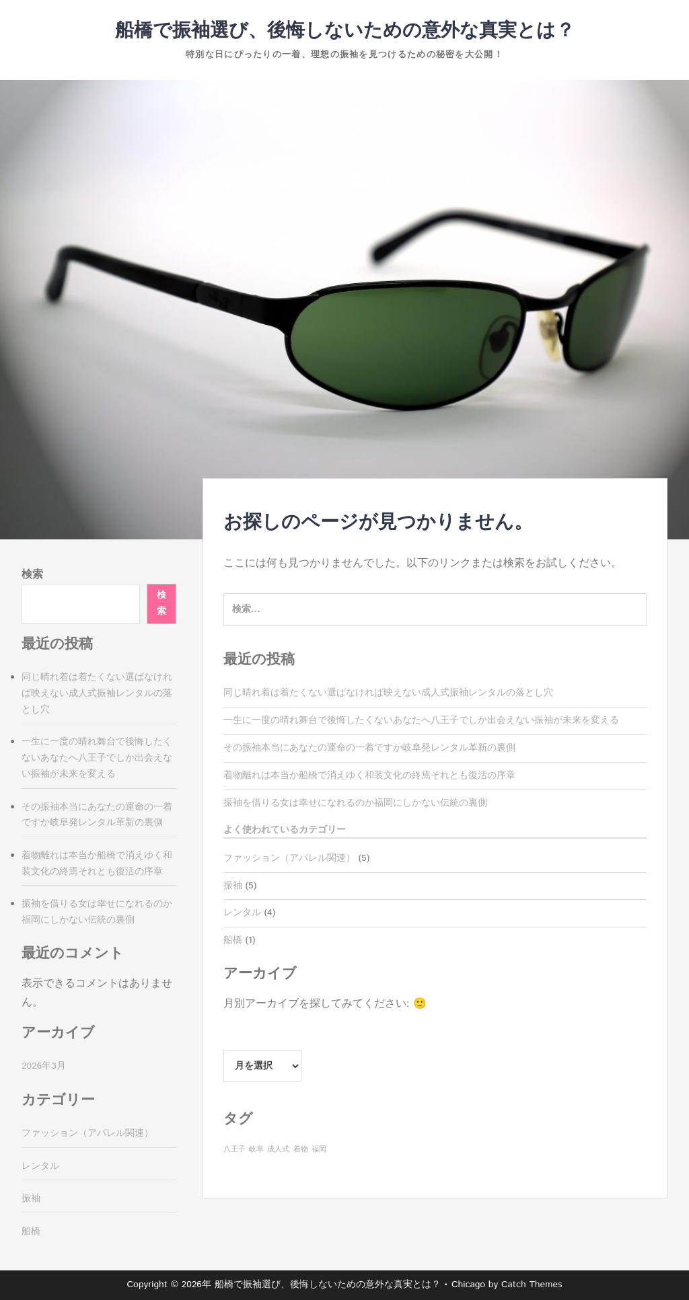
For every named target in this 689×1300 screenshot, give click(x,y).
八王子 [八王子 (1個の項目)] (234, 1149)
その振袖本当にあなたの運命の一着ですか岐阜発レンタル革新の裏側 (369, 748)
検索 (32, 574)
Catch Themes (532, 1284)
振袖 (232, 885)
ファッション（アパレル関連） (289, 858)
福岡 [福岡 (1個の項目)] (319, 1149)
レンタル (242, 912)
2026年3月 (44, 1066)
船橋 (232, 940)
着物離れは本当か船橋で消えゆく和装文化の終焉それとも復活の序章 (369, 775)
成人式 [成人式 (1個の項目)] (278, 1149)
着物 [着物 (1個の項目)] (300, 1149)
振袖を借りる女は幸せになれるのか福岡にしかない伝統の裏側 (355, 803)
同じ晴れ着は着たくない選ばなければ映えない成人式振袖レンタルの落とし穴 (388, 692)
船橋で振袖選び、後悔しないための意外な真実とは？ (345, 30)
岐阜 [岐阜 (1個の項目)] (256, 1149)
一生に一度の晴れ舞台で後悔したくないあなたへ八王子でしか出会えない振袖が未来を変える (421, 720)
